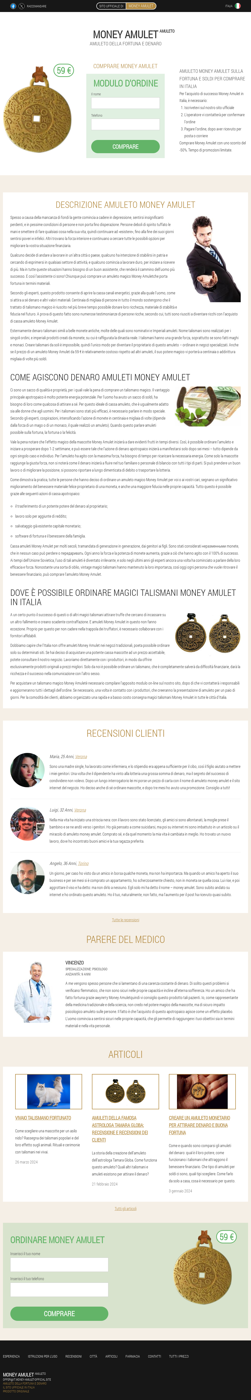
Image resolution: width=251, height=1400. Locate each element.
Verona (81, 756)
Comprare (125, 146)
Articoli (111, 1356)
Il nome (96, 94)
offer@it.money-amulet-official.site (27, 1379)
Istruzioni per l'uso (42, 1356)
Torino (83, 863)
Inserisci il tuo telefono (27, 1279)
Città (93, 1356)
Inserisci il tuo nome (25, 1254)
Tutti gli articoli (126, 1208)
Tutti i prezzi (179, 1356)
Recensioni (73, 1356)
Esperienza (11, 1356)
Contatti (154, 1356)
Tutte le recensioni (125, 919)
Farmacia (133, 1356)
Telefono (96, 115)
